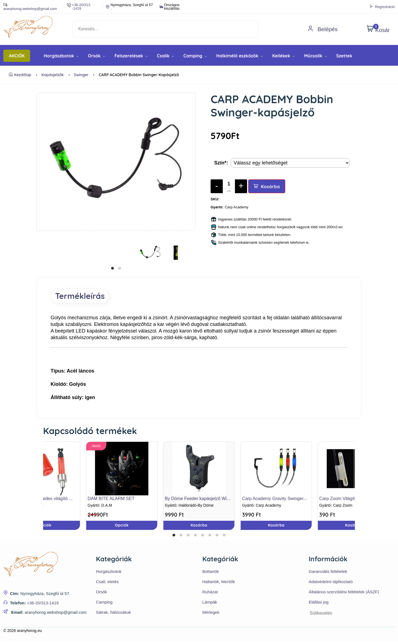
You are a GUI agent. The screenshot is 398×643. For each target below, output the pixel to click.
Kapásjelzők (52, 74)
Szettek (344, 56)
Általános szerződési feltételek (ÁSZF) (344, 592)
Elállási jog (319, 603)
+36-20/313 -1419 (78, 6)
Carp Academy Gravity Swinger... (274, 499)
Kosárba (267, 186)
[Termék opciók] (290, 163)
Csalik (165, 56)
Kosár (378, 29)
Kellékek (283, 56)
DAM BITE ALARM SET (111, 499)
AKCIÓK (17, 56)
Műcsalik (315, 56)
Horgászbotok (61, 56)
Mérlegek (210, 613)
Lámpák (209, 603)
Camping (195, 56)
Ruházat (210, 592)
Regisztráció (382, 7)
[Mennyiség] (229, 186)
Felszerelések (131, 56)
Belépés (322, 29)
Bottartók (210, 572)
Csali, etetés (107, 582)
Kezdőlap (20, 74)
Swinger (81, 74)
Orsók (96, 56)
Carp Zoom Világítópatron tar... (349, 499)
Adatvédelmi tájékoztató (331, 582)
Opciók (44, 525)
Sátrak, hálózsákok (113, 613)
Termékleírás (82, 296)
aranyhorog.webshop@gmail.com (30, 6)
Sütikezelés (321, 614)
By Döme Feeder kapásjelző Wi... (197, 499)
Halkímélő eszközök (239, 56)
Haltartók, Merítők (218, 582)
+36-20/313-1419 (43, 603)
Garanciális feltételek (328, 572)
